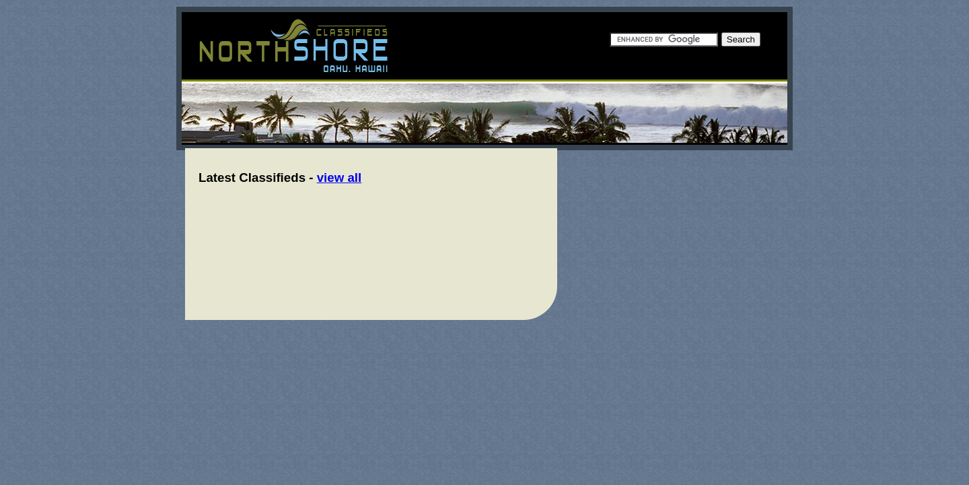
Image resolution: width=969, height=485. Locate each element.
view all (339, 177)
